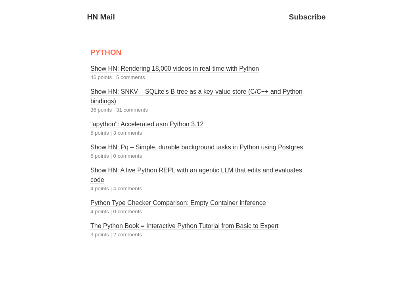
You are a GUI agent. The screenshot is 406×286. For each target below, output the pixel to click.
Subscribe (307, 17)
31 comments (132, 110)
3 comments (127, 133)
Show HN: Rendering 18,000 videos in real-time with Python (174, 68)
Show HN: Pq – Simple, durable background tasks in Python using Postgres (196, 147)
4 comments (127, 188)
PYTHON (105, 52)
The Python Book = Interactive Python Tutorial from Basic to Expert (184, 225)
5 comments (130, 77)
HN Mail (101, 17)
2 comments (127, 235)
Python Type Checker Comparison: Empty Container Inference (178, 202)
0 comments (127, 156)
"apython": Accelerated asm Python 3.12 (146, 124)
